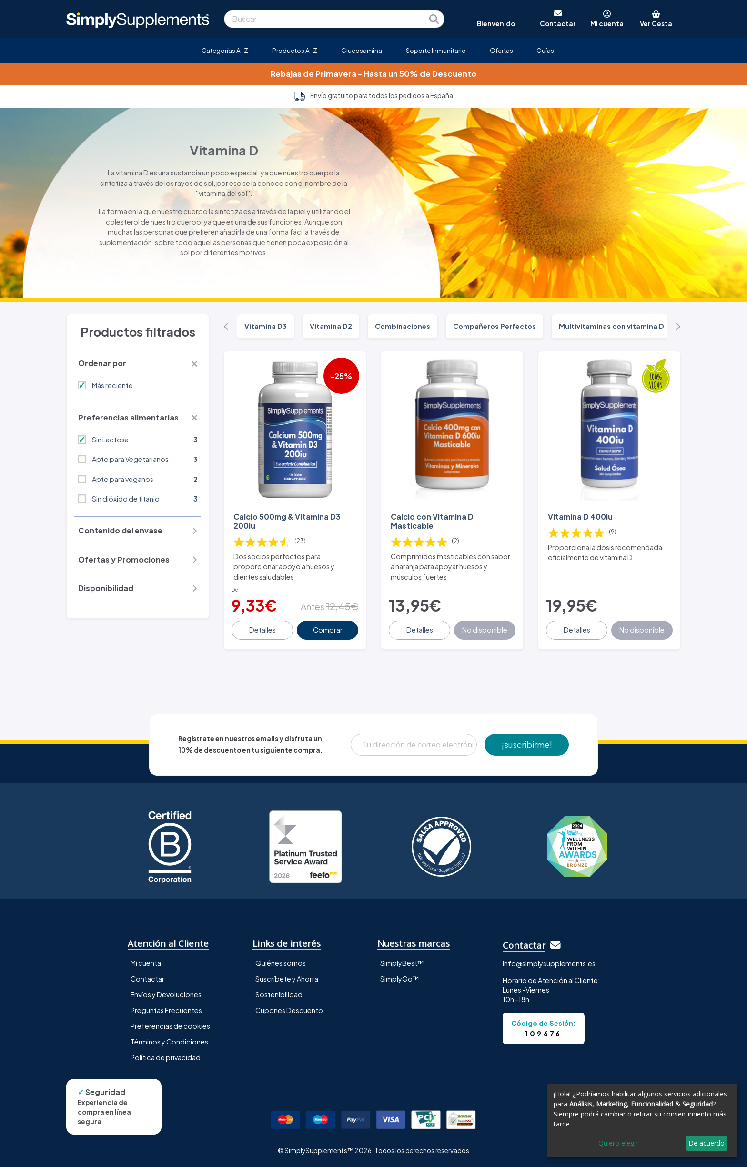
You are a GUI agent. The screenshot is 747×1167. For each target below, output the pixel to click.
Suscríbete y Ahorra (286, 978)
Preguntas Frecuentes (166, 1010)
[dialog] (642, 1120)
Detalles (262, 629)
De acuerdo (706, 1142)
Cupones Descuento (289, 1010)
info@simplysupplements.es (549, 963)
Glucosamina (361, 50)
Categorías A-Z (225, 50)
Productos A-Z (294, 50)
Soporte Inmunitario (436, 50)
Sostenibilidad (279, 994)
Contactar (147, 978)
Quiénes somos (280, 963)
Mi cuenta (146, 963)
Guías (545, 50)
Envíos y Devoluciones (166, 994)
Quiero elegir (618, 1142)
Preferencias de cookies (170, 1026)
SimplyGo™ (399, 978)
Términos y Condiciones (169, 1041)
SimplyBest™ (402, 963)
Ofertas (501, 50)
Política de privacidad (166, 1057)
